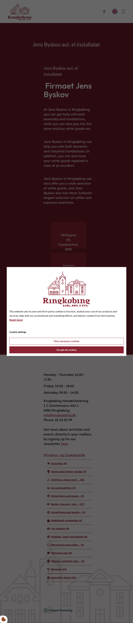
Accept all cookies (66, 349)
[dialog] (66, 311)
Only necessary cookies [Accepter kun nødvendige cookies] (66, 341)
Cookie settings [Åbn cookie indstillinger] (17, 332)
